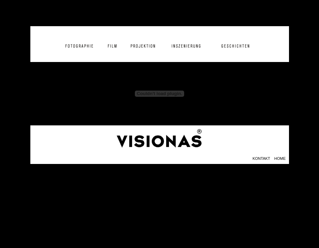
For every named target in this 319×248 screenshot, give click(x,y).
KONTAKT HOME (270, 158)
